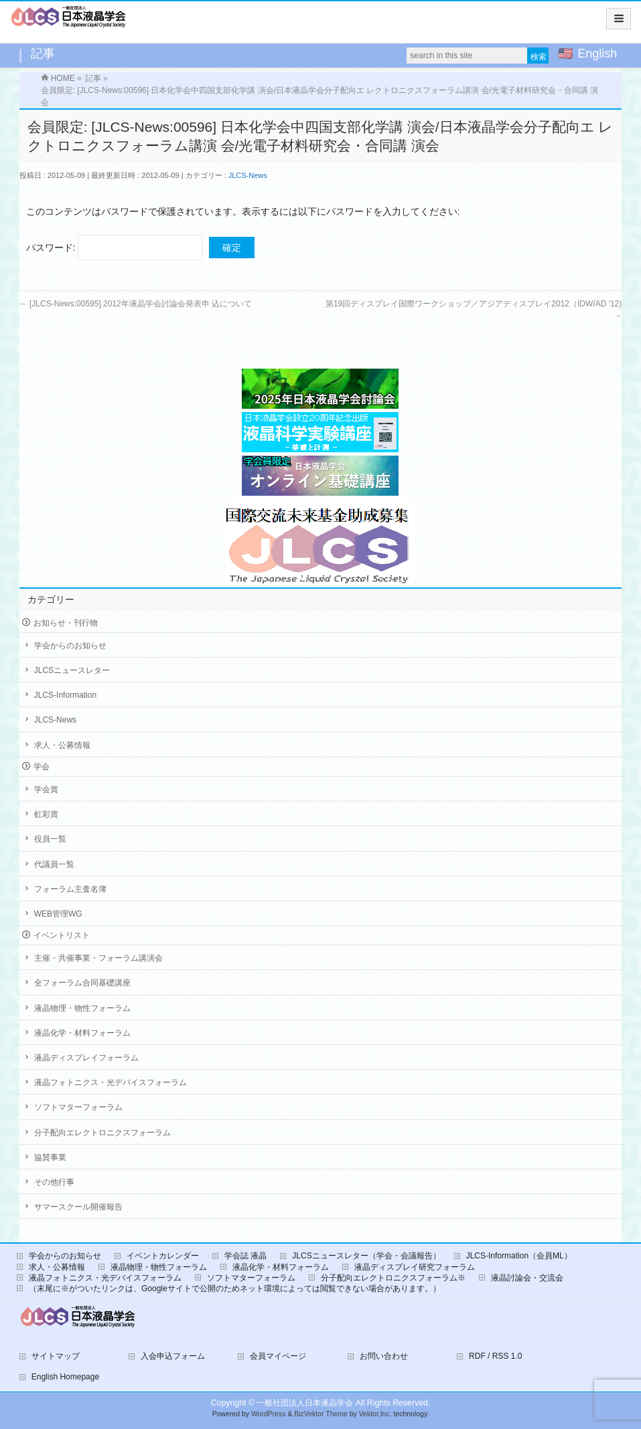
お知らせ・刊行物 (65, 623)
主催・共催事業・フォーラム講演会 (98, 958)
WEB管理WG (58, 914)
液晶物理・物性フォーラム (82, 1008)
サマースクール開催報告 (78, 1207)
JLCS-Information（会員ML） (519, 1255)
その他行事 (54, 1182)
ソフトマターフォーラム (78, 1107)
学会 (41, 766)
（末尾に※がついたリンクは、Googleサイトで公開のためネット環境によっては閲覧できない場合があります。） (235, 1288)
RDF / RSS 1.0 (495, 1356)
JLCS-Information (65, 695)
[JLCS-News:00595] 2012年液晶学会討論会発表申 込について (135, 303)
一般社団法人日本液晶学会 (305, 1403)
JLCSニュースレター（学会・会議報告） (366, 1255)
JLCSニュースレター (72, 670)
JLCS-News (247, 175)
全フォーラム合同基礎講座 (82, 982)
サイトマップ (55, 1356)
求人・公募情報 (62, 745)
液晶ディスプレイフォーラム (86, 1057)
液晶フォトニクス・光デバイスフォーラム (110, 1082)
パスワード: (115, 247)
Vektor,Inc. (375, 1414)
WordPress (268, 1414)
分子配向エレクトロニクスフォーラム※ (393, 1277)
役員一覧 (50, 839)
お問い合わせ (384, 1356)
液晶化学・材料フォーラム (82, 1033)
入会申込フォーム (173, 1356)
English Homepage (65, 1377)
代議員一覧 (54, 864)
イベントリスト (61, 935)
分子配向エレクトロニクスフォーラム (102, 1132)
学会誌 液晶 (245, 1255)
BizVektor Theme (321, 1414)
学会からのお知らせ (70, 645)
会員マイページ (278, 1356)
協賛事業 (50, 1157)
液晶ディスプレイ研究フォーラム (414, 1267)
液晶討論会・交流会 (527, 1277)
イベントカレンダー (163, 1255)
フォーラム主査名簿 (70, 889)
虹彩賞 (46, 814)
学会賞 (46, 789)
